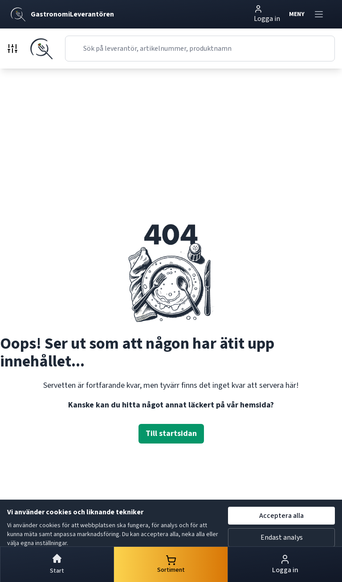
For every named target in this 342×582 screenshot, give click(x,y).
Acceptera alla (281, 516)
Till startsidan (171, 433)
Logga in (267, 14)
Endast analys (282, 537)
